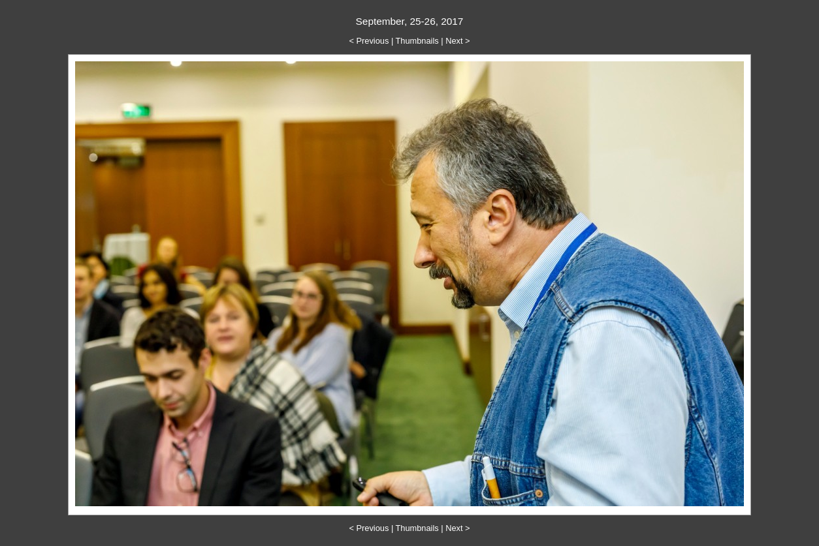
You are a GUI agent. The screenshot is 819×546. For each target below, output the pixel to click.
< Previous (369, 41)
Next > (457, 41)
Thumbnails (417, 41)
